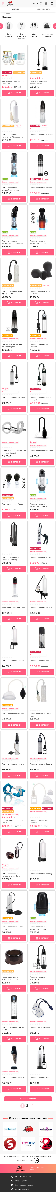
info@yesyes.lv (21, 1181)
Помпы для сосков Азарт (12, 504)
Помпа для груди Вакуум (40, 1027)
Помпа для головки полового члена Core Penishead (11, 876)
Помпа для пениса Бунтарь (41, 661)
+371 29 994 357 (23, 1176)
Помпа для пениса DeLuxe (41, 764)
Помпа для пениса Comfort (13, 661)
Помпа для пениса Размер (41, 188)
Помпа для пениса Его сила (13, 397)
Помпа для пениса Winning (41, 874)
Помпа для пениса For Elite (41, 607)
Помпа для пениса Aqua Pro (13, 1077)
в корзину (14, 93)
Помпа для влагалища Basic (41, 451)
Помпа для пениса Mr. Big (41, 557)
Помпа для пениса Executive (42, 134)
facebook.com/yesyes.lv (22, 1185)
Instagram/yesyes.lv (20, 1189)
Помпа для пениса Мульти (13, 764)
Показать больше (28, 1099)
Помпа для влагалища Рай (13, 714)
